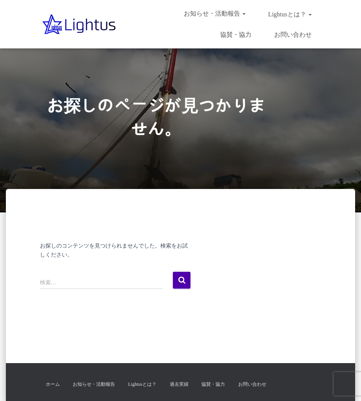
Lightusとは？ (289, 14)
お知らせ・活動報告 (215, 13)
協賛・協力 (235, 34)
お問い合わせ (292, 34)
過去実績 (179, 384)
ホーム (53, 384)
